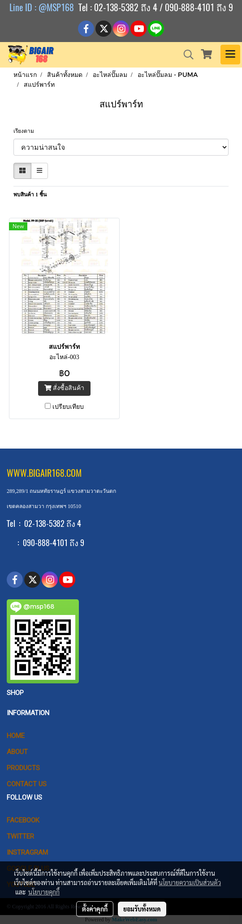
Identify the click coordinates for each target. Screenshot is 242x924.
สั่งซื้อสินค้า (64, 388)
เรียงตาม (25, 131)
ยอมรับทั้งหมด (142, 909)
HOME (16, 736)
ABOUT (17, 752)
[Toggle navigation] (230, 54)
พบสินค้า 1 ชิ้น (30, 194)
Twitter (20, 836)
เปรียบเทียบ (68, 406)
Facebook (23, 820)
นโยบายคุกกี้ (44, 892)
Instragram (27, 852)
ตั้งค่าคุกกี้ (95, 909)
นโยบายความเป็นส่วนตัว (190, 882)
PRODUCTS (23, 768)
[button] (185, 54)
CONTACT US (27, 784)
